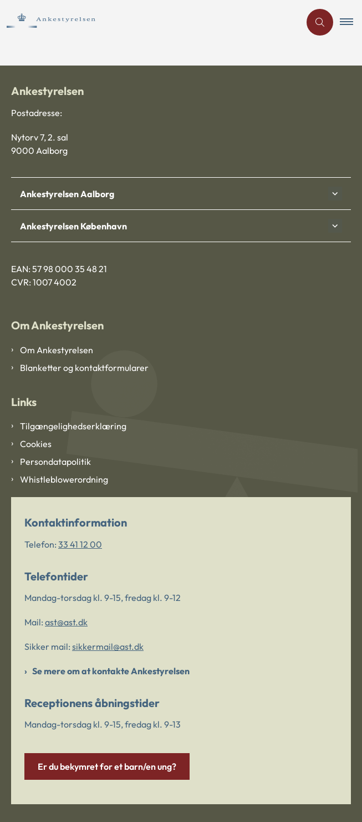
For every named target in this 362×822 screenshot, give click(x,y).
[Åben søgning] (320, 22)
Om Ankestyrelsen (56, 349)
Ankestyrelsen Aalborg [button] (67, 193)
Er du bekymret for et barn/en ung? (107, 766)
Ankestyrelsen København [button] (73, 226)
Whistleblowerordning (64, 479)
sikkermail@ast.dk (108, 646)
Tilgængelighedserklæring (73, 426)
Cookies (36, 443)
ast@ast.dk (66, 622)
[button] (351, 22)
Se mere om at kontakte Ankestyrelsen (111, 670)
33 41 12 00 (80, 544)
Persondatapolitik (55, 461)
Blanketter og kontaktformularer (84, 367)
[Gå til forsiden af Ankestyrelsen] (74, 22)
